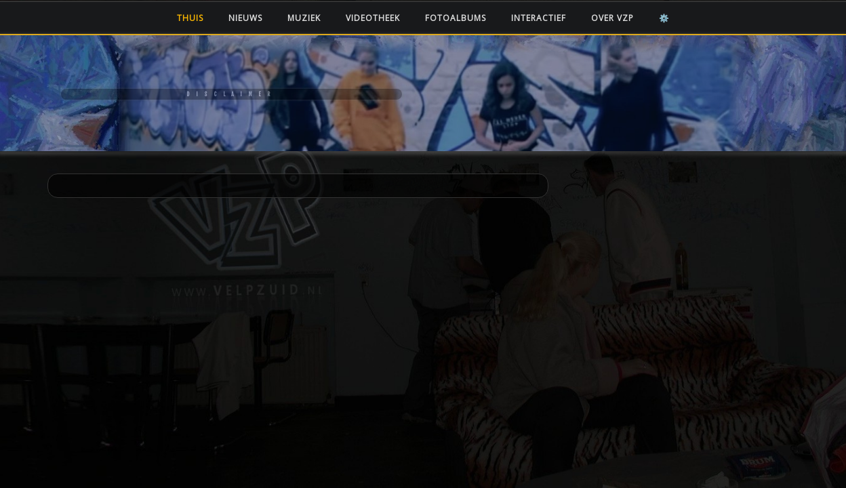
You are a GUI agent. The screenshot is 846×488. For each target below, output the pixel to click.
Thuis (190, 18)
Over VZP (612, 18)
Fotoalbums (455, 18)
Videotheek (373, 18)
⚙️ (664, 18)
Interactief (538, 18)
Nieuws (245, 18)
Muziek (304, 18)
